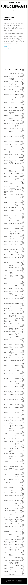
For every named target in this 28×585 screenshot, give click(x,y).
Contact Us (20, 580)
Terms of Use (14, 580)
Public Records (11, 2)
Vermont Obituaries (9, 48)
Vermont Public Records (7, 46)
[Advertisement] (14, 59)
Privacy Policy (8, 580)
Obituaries (18, 2)
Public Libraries (14, 6)
